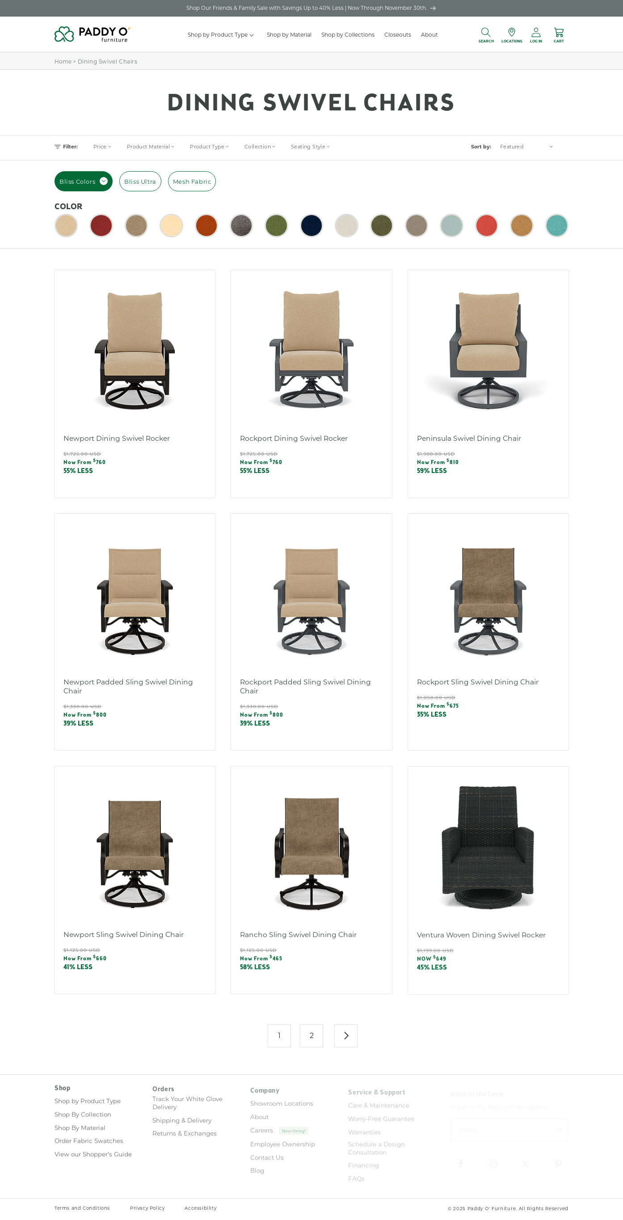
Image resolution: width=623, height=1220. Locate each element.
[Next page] (346, 1035)
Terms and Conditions (82, 1208)
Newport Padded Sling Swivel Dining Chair (128, 693)
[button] (252, 35)
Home (63, 61)
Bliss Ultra (140, 181)
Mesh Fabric (192, 181)
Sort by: (481, 146)
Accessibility (200, 1208)
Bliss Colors (83, 181)
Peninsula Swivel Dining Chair (469, 438)
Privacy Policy (147, 1208)
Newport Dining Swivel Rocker (116, 438)
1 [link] (279, 1035)
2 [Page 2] (312, 1035)
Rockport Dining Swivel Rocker (294, 438)
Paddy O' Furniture (491, 1209)
